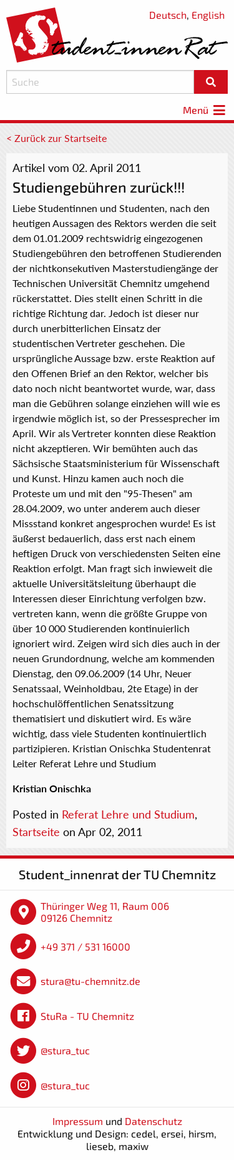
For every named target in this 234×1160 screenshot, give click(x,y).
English (208, 15)
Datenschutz (153, 1121)
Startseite (36, 832)
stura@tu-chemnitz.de (90, 981)
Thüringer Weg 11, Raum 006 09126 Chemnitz (105, 912)
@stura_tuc (65, 1050)
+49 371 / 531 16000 (85, 946)
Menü (205, 110)
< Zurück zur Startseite (56, 138)
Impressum (77, 1121)
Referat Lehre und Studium (128, 814)
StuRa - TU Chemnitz (87, 1016)
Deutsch (168, 15)
